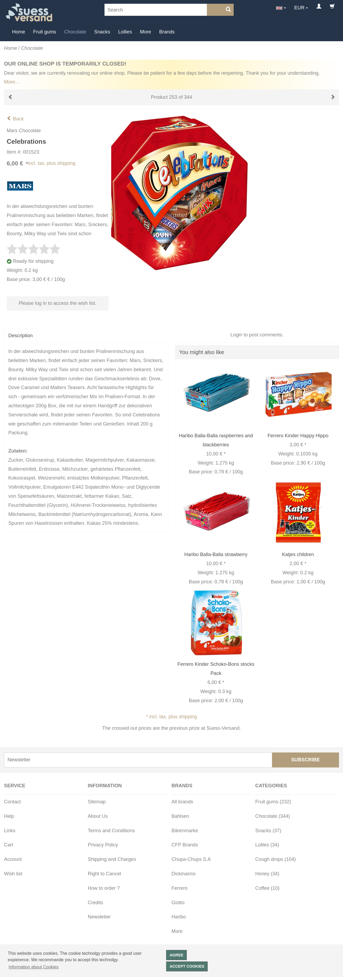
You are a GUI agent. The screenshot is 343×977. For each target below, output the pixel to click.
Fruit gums (44, 32)
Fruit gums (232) (273, 801)
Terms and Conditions (111, 830)
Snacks (102, 32)
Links (9, 830)
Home (18, 32)
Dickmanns (184, 873)
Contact (12, 801)
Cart (8, 844)
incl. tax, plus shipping (51, 163)
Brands (167, 32)
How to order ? (104, 888)
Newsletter (99, 916)
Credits (95, 902)
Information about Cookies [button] (34, 967)
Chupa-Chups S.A (191, 859)
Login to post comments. (257, 334)
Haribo (179, 916)
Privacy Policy (103, 844)
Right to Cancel (104, 873)
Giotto (178, 902)
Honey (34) (267, 873)
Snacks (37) (268, 830)
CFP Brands (185, 844)
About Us (98, 816)
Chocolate (75, 32)
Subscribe (305, 759)
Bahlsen (180, 816)
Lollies (125, 32)
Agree (176, 955)
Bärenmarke (185, 830)
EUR (299, 7)
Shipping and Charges (112, 859)
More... (11, 82)
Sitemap (97, 801)
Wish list (13, 873)
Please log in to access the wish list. (57, 303)
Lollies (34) (267, 844)
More (145, 32)
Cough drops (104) (275, 859)
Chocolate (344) (272, 816)
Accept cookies (187, 966)
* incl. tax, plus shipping (171, 716)
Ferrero (180, 888)
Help (9, 816)
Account (13, 859)
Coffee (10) (267, 888)
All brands (182, 801)
